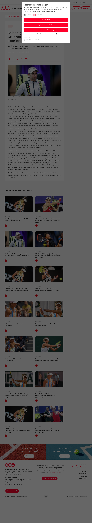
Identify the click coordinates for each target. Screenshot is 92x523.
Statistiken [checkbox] (39, 15)
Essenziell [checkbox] (29, 15)
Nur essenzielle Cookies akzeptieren (46, 30)
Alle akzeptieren (46, 20)
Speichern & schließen (46, 25)
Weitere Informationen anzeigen (46, 34)
